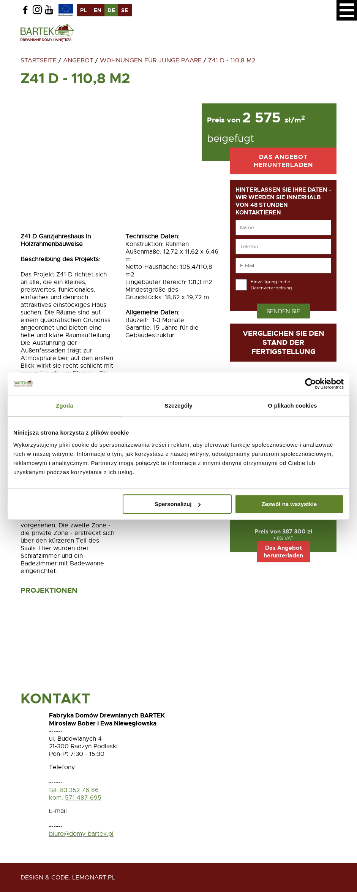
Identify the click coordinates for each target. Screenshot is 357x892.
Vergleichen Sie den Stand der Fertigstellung (283, 342)
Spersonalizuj (178, 504)
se (124, 10)
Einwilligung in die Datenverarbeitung (271, 285)
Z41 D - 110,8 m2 (231, 60)
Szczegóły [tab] (178, 405)
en (97, 10)
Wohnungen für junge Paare (151, 60)
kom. (56, 798)
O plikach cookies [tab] (292, 405)
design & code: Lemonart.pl (68, 877)
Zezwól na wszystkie (289, 504)
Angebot (78, 60)
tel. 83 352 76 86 (75, 790)
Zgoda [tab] (64, 405)
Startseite (39, 60)
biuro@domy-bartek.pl (81, 834)
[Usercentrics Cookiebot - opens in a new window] (310, 383)
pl (83, 10)
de (111, 10)
